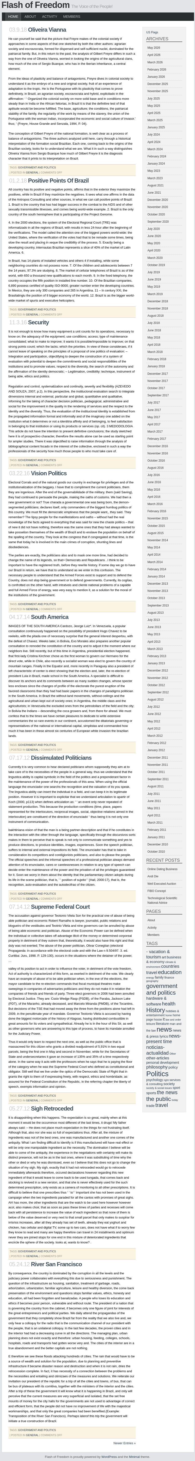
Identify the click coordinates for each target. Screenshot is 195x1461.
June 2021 (154, 192)
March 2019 (155, 294)
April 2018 (153, 344)
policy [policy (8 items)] (173, 1067)
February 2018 (156, 359)
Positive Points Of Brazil (58, 180)
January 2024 (156, 163)
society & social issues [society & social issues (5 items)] (159, 1088)
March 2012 (155, 735)
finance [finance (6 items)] (169, 977)
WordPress (109, 1457)
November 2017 (157, 381)
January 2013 (156, 663)
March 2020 (155, 258)
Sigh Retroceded (52, 1108)
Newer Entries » (125, 1443)
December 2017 (157, 373)
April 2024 (153, 142)
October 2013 (156, 598)
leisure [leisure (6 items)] (150, 1024)
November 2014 (157, 540)
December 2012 (157, 670)
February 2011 (156, 829)
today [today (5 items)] (175, 1100)
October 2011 (156, 772)
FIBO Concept (156, 891)
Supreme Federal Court (60, 906)
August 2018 (155, 315)
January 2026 (156, 76)
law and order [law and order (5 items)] (173, 1019)
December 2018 (157, 301)
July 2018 (153, 323)
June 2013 (154, 627)
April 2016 (153, 497)
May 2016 (153, 489)
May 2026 (153, 47)
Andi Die (152, 876)
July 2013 (153, 620)
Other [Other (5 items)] (173, 1053)
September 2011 (158, 779)
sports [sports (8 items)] (151, 1093)
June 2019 (154, 279)
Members (71, 16)
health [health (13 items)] (169, 1003)
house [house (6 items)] (158, 1019)
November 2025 (157, 91)
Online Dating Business (162, 869)
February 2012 (156, 743)
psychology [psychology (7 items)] (154, 1080)
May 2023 (153, 170)
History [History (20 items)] (155, 1010)
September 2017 (158, 395)
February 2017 (156, 438)
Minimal (134, 1457)
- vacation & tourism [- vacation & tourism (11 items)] (158, 954)
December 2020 (157, 200)
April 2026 (153, 55)
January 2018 (156, 366)
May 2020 (153, 243)
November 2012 (157, 678)
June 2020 (154, 236)
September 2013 (158, 605)
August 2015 (155, 533)
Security (38, 322)
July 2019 (153, 272)
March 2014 (155, 562)
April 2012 (153, 728)
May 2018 (153, 337)
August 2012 (155, 699)
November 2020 (157, 207)
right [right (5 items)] (166, 1080)
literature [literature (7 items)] (162, 1024)
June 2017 (154, 410)
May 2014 (153, 547)
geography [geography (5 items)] (152, 981)
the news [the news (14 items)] (167, 1092)
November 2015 (157, 518)
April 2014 (153, 554)
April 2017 (153, 424)
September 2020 (158, 221)
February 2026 (156, 69)
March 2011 (155, 822)
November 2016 (157, 453)
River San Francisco (56, 1264)
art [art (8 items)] (164, 957)
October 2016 (156, 460)
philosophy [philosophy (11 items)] (157, 1066)
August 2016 (155, 467)
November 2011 (157, 764)
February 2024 (156, 156)
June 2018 (154, 330)
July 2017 (153, 402)
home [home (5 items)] (168, 1015)
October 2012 (156, 685)
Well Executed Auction (161, 883)
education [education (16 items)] (170, 972)
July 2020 (153, 229)
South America (49, 617)
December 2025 (157, 84)
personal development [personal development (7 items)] (162, 1062)
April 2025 (153, 113)
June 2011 (154, 801)
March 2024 (155, 149)
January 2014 (156, 576)
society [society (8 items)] (169, 1084)
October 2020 (156, 214)
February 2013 (156, 656)
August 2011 (155, 786)
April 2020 (153, 250)
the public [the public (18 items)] (158, 1099)
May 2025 (153, 105)
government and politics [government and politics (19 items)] (161, 989)
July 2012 (153, 706)
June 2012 (154, 714)
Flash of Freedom (35, 5)
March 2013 (155, 649)
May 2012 (153, 721)
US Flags (152, 32)
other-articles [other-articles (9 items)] (157, 1058)
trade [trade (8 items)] (150, 1106)
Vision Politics (49, 473)
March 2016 (155, 504)
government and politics (37, 167)
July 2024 (153, 134)
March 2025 (155, 120)
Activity (49, 16)
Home (13, 16)
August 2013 (155, 612)
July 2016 (153, 475)
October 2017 (156, 388)
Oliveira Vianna (47, 29)
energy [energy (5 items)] (150, 977)
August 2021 (155, 185)
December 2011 (157, 757)
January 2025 (156, 127)
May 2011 (153, 808)
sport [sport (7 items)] (176, 1088)
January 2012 (156, 750)
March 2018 (155, 352)
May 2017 (153, 417)
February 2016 (156, 511)
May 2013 (153, 634)
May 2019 (153, 286)
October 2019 (156, 265)
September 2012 (158, 692)
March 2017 (155, 431)
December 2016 (157, 446)
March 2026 (155, 62)
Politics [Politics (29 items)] (157, 1074)
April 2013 (153, 641)
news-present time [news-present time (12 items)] (163, 1038)
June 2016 (154, 482)
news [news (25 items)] (164, 1029)
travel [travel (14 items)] (161, 1105)
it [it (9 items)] (164, 1019)
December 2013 (157, 583)
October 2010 (156, 851)
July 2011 (153, 794)
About (30, 16)
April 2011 (153, 815)
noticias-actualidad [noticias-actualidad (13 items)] (157, 1050)
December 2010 (157, 844)
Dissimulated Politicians (61, 757)
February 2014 (156, 569)
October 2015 (156, 526)
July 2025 (153, 98)
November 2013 (157, 591)
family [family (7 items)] (159, 977)
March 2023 (155, 178)
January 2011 (156, 837)
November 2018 (157, 308)
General (32, 172)
